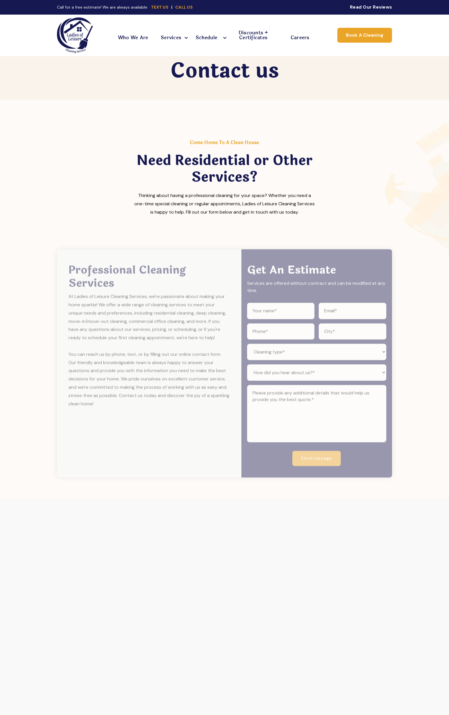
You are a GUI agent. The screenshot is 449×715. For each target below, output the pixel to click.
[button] (172, 38)
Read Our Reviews (371, 7)
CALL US (184, 7)
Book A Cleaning (364, 35)
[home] (75, 35)
